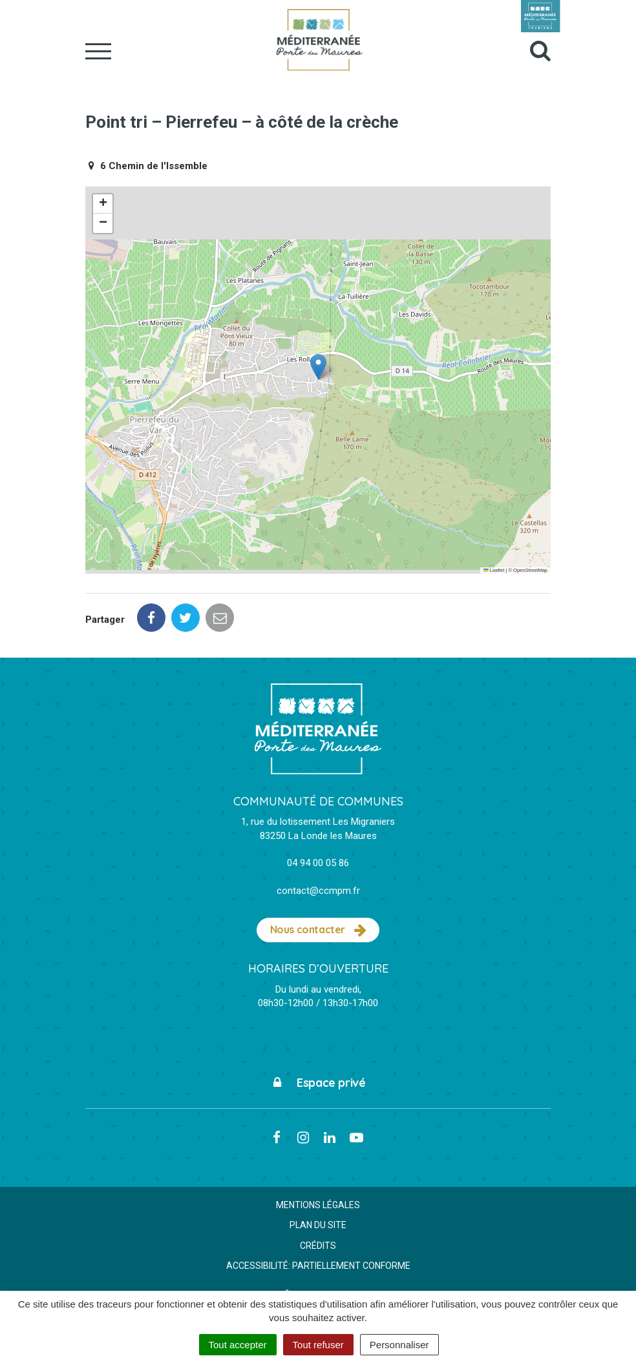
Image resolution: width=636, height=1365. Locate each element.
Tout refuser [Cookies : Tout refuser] (318, 1344)
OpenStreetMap (530, 570)
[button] (318, 367)
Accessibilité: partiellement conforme (318, 1265)
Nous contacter (318, 930)
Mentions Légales (318, 1205)
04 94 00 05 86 (318, 863)
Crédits (318, 1245)
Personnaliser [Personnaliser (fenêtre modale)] (399, 1344)
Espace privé (318, 1083)
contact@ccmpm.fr (318, 890)
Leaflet (493, 570)
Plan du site (318, 1225)
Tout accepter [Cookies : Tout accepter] (238, 1344)
